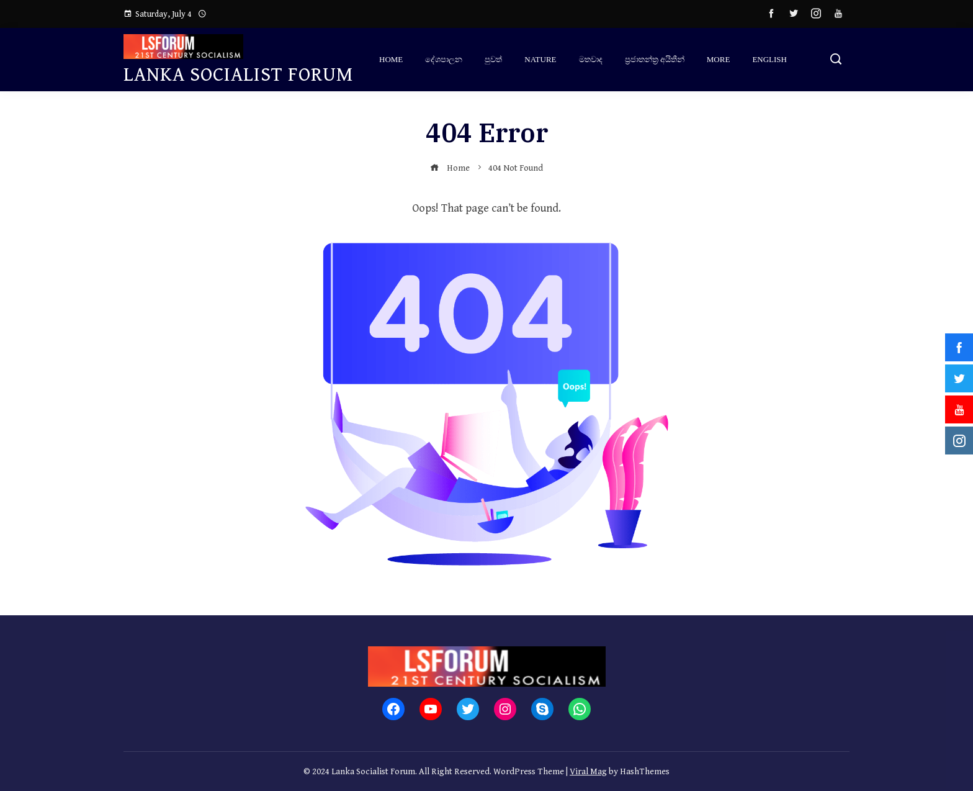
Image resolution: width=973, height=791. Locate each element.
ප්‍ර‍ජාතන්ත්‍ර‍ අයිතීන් (654, 59)
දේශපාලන (443, 59)
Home (391, 59)
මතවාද (591, 59)
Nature (540, 59)
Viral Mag (588, 771)
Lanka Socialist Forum (238, 74)
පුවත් (493, 59)
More (718, 59)
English (769, 59)
